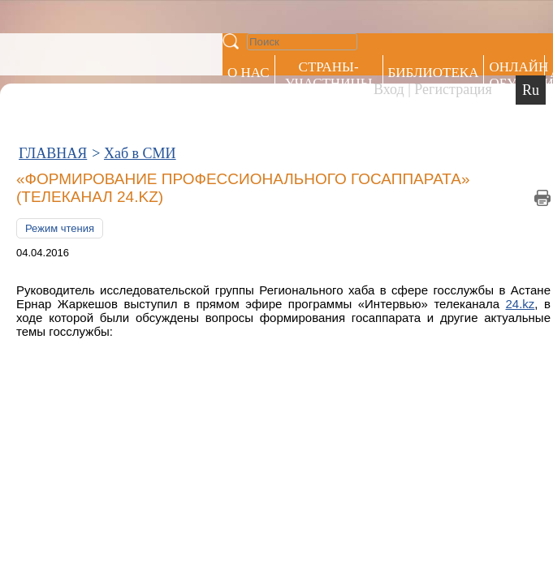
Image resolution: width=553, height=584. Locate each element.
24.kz (507, 189)
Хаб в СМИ (140, 71)
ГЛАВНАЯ (53, 71)
